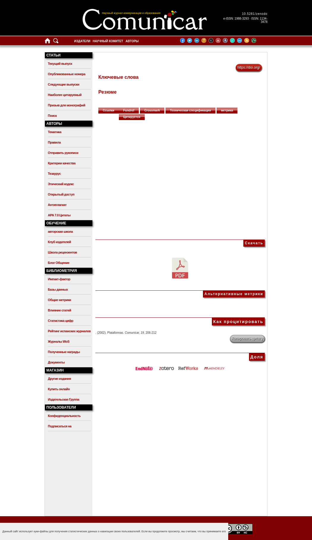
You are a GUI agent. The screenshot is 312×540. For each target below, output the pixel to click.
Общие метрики (59, 300)
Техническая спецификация (190, 110)
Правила (54, 142)
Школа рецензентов (62, 252)
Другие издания (59, 378)
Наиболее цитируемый (64, 95)
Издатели (82, 41)
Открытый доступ (61, 194)
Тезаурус (54, 173)
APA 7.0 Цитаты (59, 215)
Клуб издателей (59, 242)
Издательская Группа (63, 399)
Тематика (54, 132)
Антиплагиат (57, 205)
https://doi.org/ (248, 67)
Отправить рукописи (63, 153)
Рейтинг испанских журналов (69, 331)
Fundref (128, 110)
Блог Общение (58, 263)
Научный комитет (108, 41)
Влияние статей (59, 310)
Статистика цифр (60, 320)
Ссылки (108, 110)
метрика (227, 110)
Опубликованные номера (66, 74)
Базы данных (58, 289)
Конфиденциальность (64, 416)
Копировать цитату (247, 338)
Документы (56, 362)
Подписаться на (59, 426)
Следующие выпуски (63, 84)
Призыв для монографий (66, 105)
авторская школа (60, 231)
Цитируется (132, 117)
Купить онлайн (59, 389)
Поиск (52, 115)
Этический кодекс (61, 184)
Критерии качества (61, 163)
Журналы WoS (58, 341)
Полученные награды (64, 352)
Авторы (131, 41)
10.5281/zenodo (254, 13)
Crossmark (152, 110)
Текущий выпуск (60, 63)
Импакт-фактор (59, 279)
